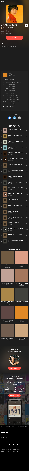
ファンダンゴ (8, 108)
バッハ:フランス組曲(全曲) (7, 320)
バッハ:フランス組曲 (22, 338)
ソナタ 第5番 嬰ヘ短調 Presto (12, 101)
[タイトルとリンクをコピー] (19, 117)
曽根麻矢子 (11, 28)
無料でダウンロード (14, 395)
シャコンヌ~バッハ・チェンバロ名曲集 (7, 265)
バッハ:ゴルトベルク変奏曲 (21, 265)
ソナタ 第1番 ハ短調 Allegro (11, 97)
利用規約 (3, 451)
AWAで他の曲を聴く (14, 368)
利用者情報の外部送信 (5, 454)
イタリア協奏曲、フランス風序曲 (21, 301)
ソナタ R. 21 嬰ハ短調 (10, 104)
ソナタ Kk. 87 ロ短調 (10, 88)
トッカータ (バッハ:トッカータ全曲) (7, 339)
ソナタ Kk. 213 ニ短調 (10, 84)
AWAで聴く (14, 37)
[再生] (26, 25)
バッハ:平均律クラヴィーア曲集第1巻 (21, 284)
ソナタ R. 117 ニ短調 (22, 426)
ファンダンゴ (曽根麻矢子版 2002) (13, 82)
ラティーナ (11, 74)
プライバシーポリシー (12, 451)
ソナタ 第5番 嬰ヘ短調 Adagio (12, 99)
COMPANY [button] (4, 438)
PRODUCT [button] (4, 433)
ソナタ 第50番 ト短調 (10, 93)
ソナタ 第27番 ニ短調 (10, 90)
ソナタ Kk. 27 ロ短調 (10, 86)
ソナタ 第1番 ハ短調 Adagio (11, 95)
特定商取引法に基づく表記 (18, 454)
